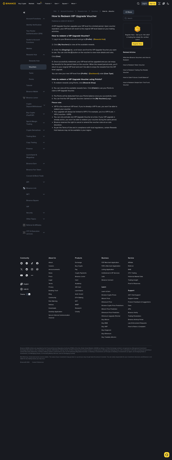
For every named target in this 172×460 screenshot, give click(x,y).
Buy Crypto (22, 4)
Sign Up (152, 4)
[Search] (139, 18)
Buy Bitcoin (105, 409)
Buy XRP (105, 416)
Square (65, 4)
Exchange (78, 352)
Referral (130, 356)
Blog (50, 384)
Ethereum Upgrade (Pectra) (111, 406)
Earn (57, 4)
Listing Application (108, 359)
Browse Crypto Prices (109, 385)
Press (50, 366)
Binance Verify (133, 402)
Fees (129, 395)
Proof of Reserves (134, 373)
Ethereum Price (107, 392)
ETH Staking (79, 387)
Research (78, 398)
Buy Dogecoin (106, 420)
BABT (77, 394)
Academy (78, 373)
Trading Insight (133, 370)
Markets (31, 4)
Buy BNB (105, 413)
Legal (50, 370)
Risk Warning (53, 391)
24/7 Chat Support (134, 385)
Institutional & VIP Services (111, 363)
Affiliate (130, 352)
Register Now (137, 44)
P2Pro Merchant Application (111, 356)
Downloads (52, 398)
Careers (51, 356)
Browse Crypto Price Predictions (113, 395)
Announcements (54, 359)
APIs (129, 399)
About (51, 352)
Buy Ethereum (106, 423)
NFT (76, 391)
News (50, 363)
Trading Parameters (134, 406)
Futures (48, 4)
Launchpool (79, 380)
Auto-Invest (79, 384)
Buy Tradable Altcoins (109, 427)
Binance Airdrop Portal (135, 409)
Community (52, 387)
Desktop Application (55, 401)
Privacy (51, 377)
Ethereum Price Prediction (110, 402)
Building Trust (53, 380)
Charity (77, 401)
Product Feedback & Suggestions (139, 392)
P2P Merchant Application (110, 352)
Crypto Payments (81, 363)
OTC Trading (132, 363)
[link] (33, 18)
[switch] (28, 384)
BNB (129, 359)
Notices (51, 394)
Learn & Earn (106, 381)
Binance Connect (107, 370)
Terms (51, 373)
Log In (144, 4)
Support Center (133, 388)
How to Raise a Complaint (136, 416)
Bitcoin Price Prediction (109, 399)
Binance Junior (80, 366)
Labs (103, 366)
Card (76, 370)
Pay (76, 359)
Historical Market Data (135, 366)
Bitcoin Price (106, 388)
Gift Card (78, 377)
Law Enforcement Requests (137, 413)
